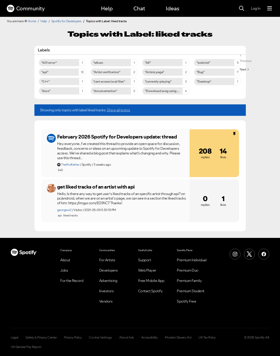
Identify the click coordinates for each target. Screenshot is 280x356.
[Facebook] (263, 254)
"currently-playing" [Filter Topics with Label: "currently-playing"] (158, 81)
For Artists (107, 259)
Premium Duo (187, 270)
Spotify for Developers (66, 21)
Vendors (106, 301)
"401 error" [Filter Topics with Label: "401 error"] (49, 62)
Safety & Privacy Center (41, 337)
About (65, 259)
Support (144, 259)
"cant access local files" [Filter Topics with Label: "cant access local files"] (109, 81)
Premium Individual (191, 259)
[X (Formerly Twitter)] (249, 254)
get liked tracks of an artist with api (96, 187)
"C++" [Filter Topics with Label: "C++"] (45, 81)
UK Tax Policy (207, 337)
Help (107, 8)
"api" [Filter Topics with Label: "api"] (44, 72)
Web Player (147, 270)
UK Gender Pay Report (26, 347)
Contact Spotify (150, 290)
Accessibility (149, 337)
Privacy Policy (73, 337)
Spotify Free (186, 301)
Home (32, 21)
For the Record (71, 280)
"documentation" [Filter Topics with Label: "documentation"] (105, 91)
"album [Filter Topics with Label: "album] (98, 62)
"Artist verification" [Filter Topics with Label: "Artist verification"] (106, 72)
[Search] (241, 8)
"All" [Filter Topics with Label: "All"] (148, 62)
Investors (106, 290)
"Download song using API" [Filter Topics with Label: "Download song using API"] (164, 91)
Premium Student (190, 290)
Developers (108, 270)
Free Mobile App (151, 280)
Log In (255, 8)
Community (26, 8)
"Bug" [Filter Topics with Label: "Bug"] (201, 72)
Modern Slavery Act (178, 337)
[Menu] (269, 8)
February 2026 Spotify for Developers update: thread (117, 137)
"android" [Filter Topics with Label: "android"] (203, 62)
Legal (14, 337)
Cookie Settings (100, 337)
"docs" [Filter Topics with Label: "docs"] (45, 91)
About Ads (126, 337)
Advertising (108, 280)
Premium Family (189, 280)
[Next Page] (244, 69)
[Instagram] (235, 254)
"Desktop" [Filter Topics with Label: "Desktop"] (204, 81)
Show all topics (118, 110)
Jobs (64, 270)
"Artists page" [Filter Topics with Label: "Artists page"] (154, 72)
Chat (139, 8)
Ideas (172, 8)
